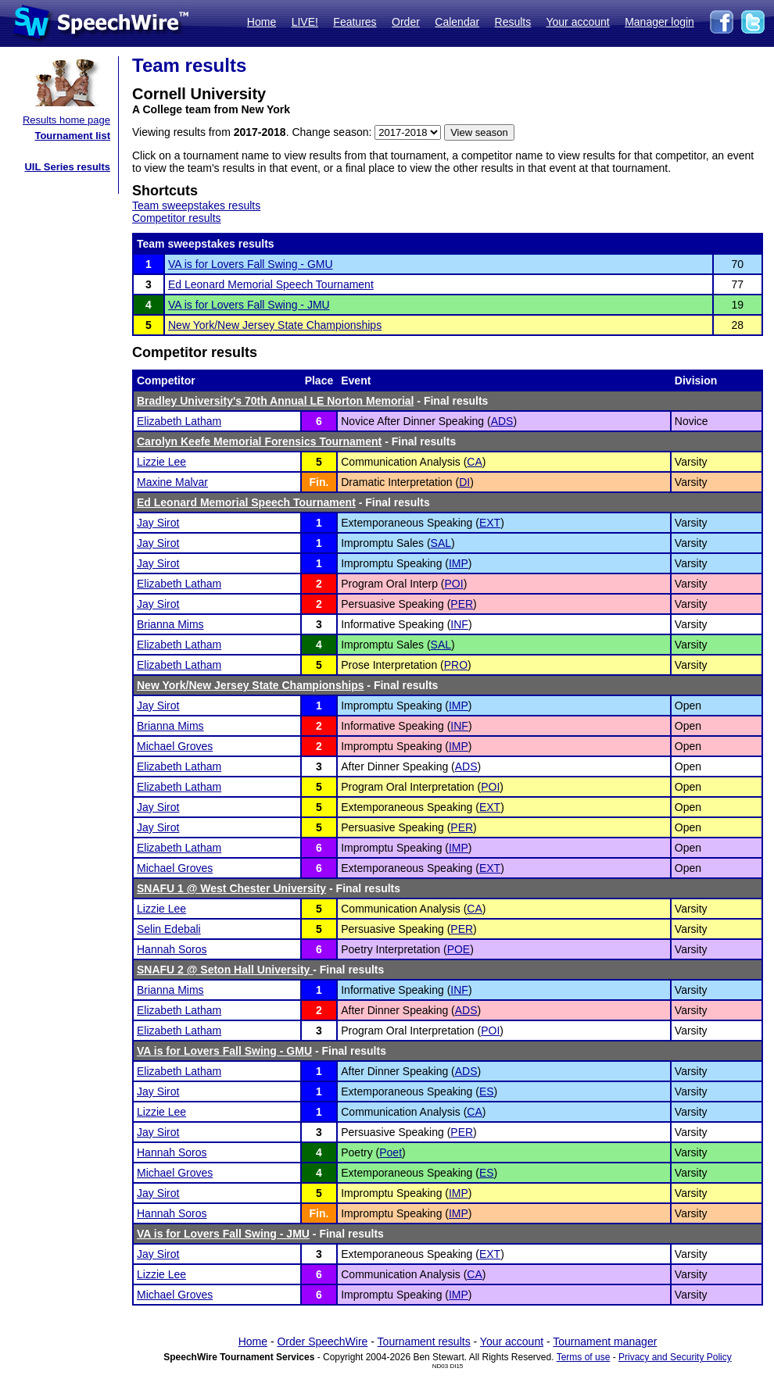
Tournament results (424, 1341)
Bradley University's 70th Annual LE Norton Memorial (275, 401)
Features (354, 22)
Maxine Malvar (172, 482)
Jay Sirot (158, 522)
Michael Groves (175, 746)
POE (459, 949)
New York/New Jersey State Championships (275, 325)
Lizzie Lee (161, 461)
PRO (456, 665)
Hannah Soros (172, 949)
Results (513, 22)
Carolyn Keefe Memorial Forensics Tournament (259, 441)
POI (454, 583)
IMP (458, 563)
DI (464, 482)
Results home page (66, 120)
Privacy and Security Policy (675, 1357)
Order (406, 22)
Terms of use (584, 1357)
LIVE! (305, 22)
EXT (489, 522)
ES (486, 1091)
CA (474, 461)
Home (261, 22)
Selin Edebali (169, 929)
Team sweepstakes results (196, 205)
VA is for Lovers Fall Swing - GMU (250, 264)
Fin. (318, 482)
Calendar (457, 22)
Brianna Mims (170, 624)
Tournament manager (605, 1341)
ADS (502, 421)
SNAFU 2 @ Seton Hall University (225, 969)
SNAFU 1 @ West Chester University (231, 888)
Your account (577, 22)
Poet (390, 1152)
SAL (441, 543)
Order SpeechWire (322, 1341)
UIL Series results (67, 167)
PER (461, 604)
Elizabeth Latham (179, 421)
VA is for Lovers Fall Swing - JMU (249, 304)
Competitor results (176, 218)
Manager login (659, 22)
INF (459, 624)
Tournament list (72, 135)
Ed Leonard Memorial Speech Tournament (271, 284)
